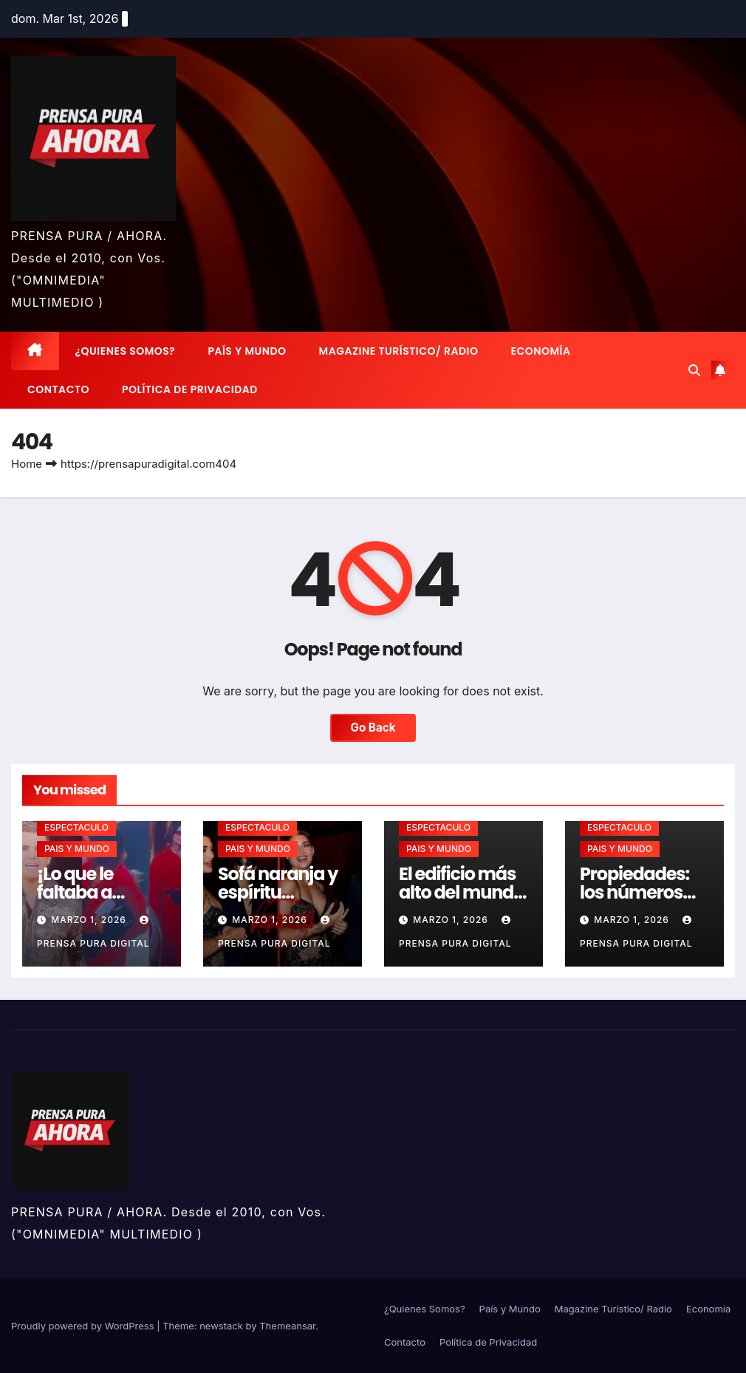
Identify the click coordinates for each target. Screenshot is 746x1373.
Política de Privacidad (190, 389)
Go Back (373, 727)
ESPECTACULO (76, 827)
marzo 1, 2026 (90, 919)
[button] (694, 370)
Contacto (58, 389)
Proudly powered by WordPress (84, 1326)
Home (26, 464)
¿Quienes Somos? (125, 351)
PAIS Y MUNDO (76, 848)
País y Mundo (247, 351)
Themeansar (287, 1326)
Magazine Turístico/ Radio (399, 351)
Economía (541, 351)
